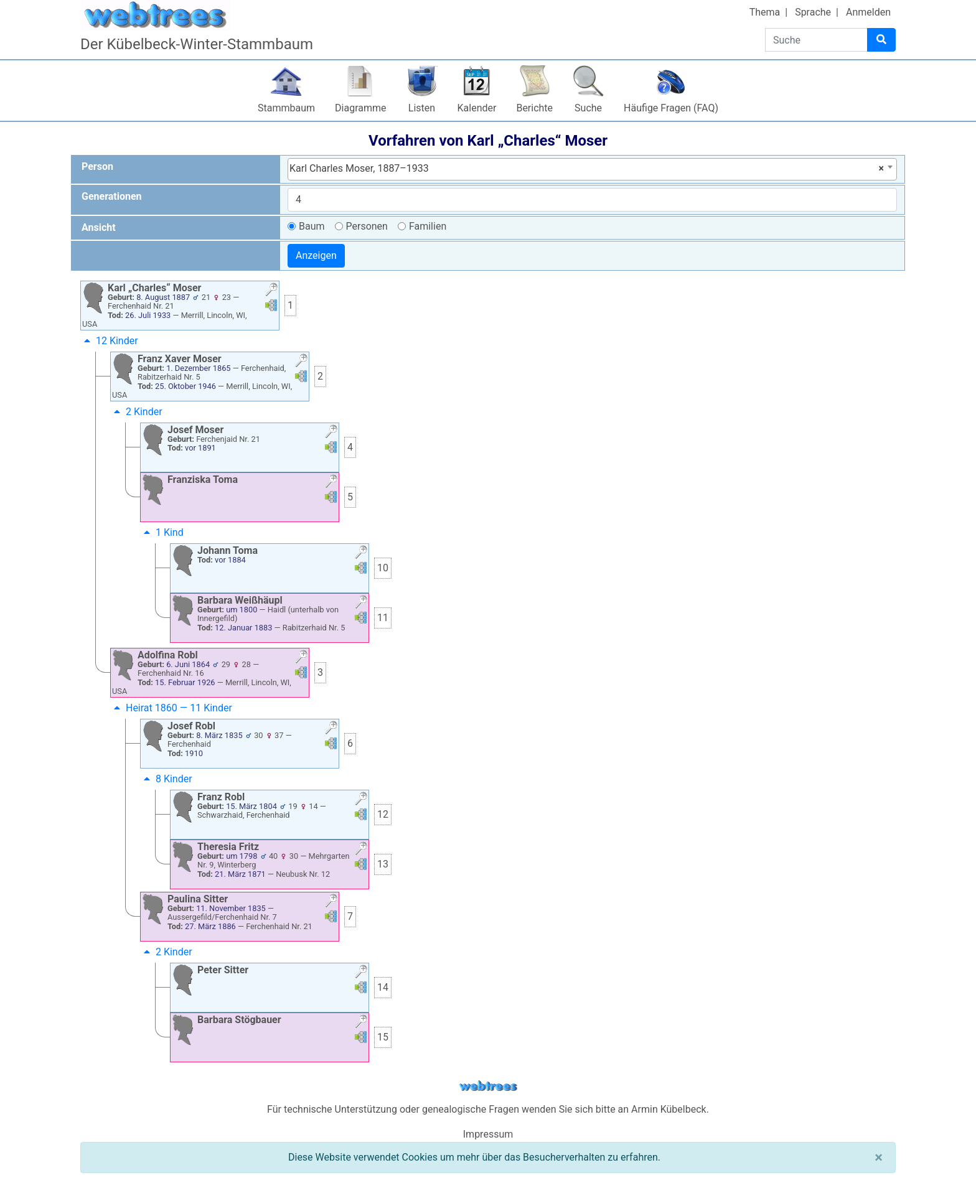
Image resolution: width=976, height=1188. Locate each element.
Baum (312, 226)
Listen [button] (421, 108)
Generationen (112, 196)
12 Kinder (109, 341)
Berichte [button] (534, 108)
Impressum (488, 1134)
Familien (427, 226)
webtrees (488, 1086)
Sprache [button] (813, 12)
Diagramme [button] (360, 108)
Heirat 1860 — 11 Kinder (171, 708)
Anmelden (868, 12)
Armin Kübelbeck (668, 1109)
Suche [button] (588, 108)
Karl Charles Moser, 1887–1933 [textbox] (586, 168)
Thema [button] (765, 12)
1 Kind (162, 532)
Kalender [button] (477, 108)
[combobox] (592, 169)
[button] (271, 291)
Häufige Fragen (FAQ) (671, 108)
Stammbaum (286, 108)
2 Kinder (136, 412)
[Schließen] (878, 1157)
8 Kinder (166, 779)
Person (97, 166)
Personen (367, 226)
